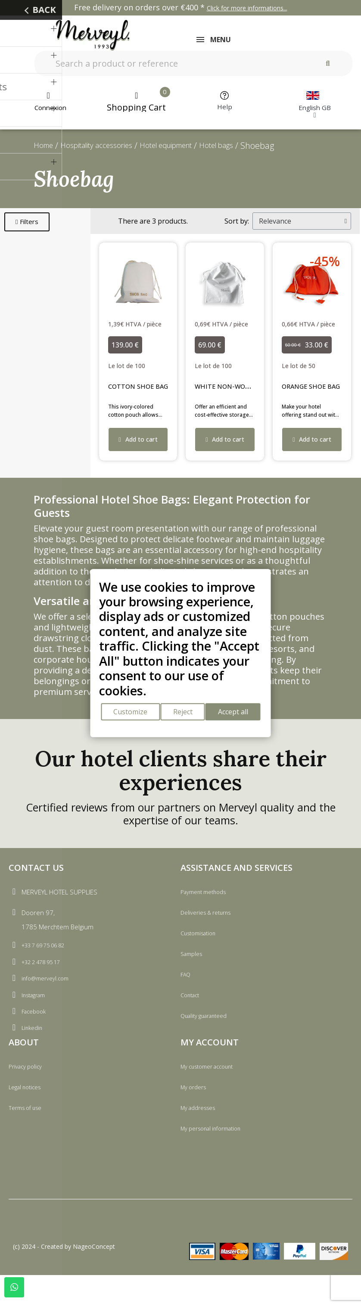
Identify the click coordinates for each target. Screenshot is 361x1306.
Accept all (239, 714)
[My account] (48, 107)
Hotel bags (251, 151)
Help (224, 112)
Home (45, 151)
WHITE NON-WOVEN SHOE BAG (254, 391)
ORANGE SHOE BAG (318, 391)
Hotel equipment (191, 151)
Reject (184, 714)
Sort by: (236, 226)
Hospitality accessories (107, 151)
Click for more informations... (247, 8)
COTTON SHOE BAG (145, 391)
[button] (27, 227)
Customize (129, 714)
